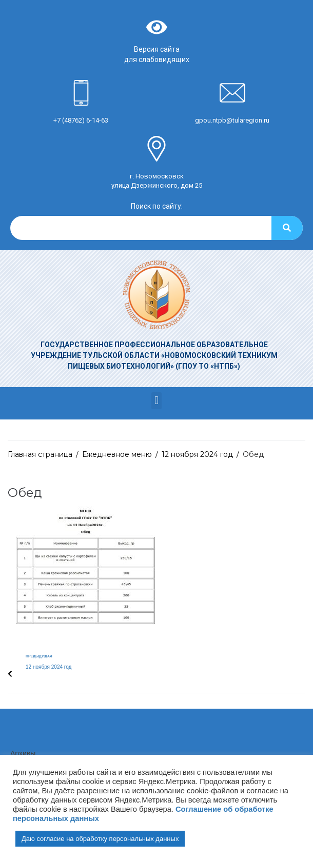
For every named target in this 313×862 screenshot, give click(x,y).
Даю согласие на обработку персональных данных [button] (100, 839)
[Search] (287, 228)
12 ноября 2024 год (197, 454)
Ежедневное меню (117, 454)
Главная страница (40, 454)
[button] (156, 400)
